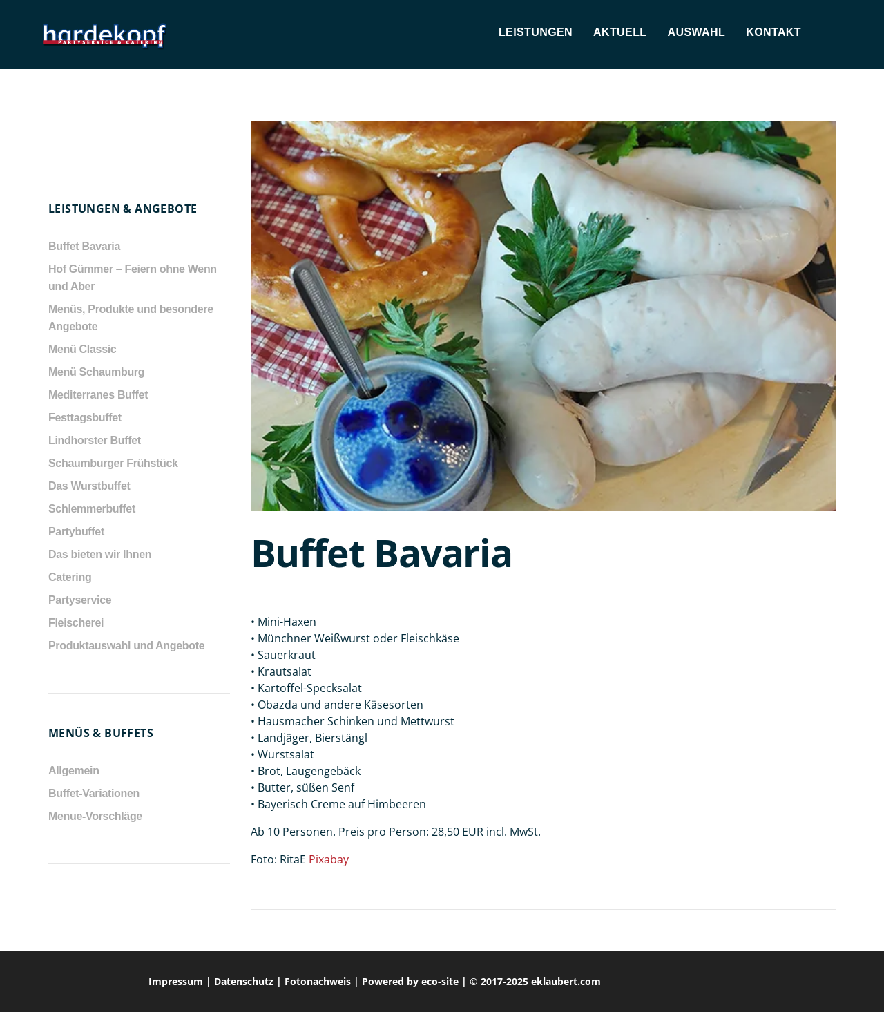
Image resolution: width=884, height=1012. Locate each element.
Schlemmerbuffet (91, 509)
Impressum (175, 981)
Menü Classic (82, 349)
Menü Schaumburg (96, 372)
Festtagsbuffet (85, 417)
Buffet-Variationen (94, 793)
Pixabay (329, 859)
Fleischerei (76, 623)
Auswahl (696, 32)
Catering (69, 577)
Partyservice (79, 600)
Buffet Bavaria (84, 246)
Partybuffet (76, 531)
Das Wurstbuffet (89, 486)
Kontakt (773, 32)
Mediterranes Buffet (98, 395)
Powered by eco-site (410, 981)
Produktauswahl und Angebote (126, 645)
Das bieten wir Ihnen (99, 554)
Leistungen (536, 32)
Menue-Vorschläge (95, 816)
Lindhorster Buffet (94, 440)
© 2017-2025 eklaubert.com (535, 981)
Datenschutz (243, 981)
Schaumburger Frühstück (113, 463)
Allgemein (73, 770)
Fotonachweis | (323, 981)
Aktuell (619, 32)
